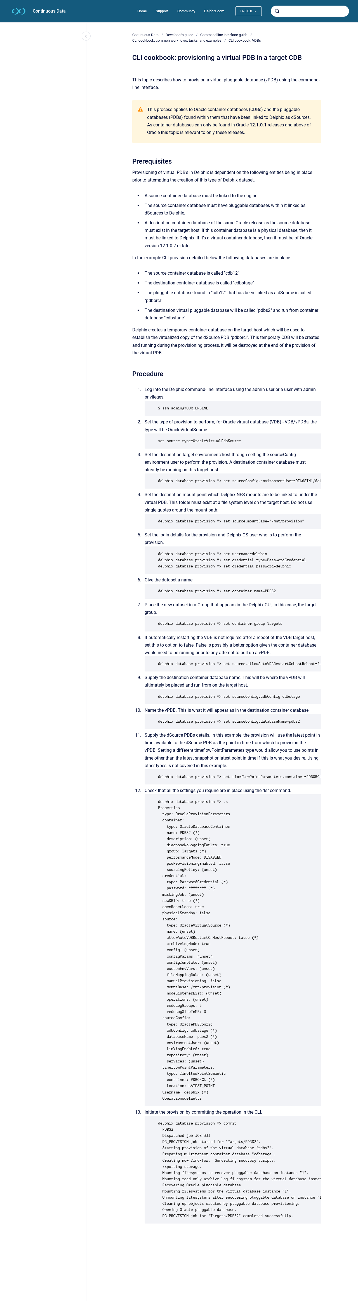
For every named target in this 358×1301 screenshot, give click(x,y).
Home (142, 11)
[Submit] (277, 11)
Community (186, 11)
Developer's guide (179, 35)
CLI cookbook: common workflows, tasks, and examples (177, 40)
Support (162, 11)
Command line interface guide (224, 35)
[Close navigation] (86, 36)
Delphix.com (214, 11)
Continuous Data (49, 11)
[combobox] (310, 11)
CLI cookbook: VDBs (245, 40)
